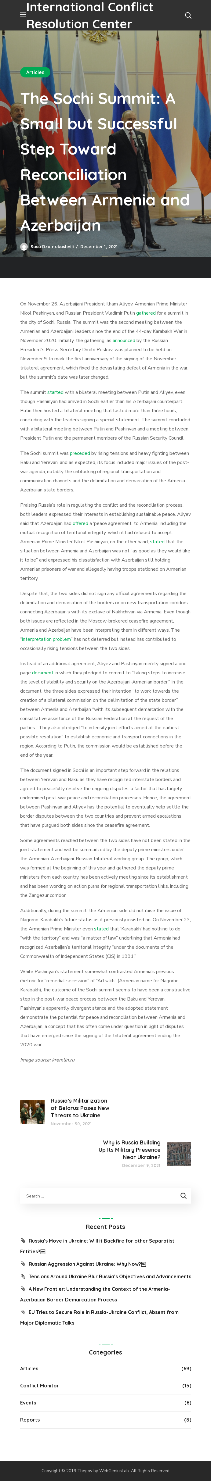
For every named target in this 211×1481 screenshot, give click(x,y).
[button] (188, 15)
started (55, 392)
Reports (30, 1420)
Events (28, 1403)
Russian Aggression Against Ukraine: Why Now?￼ (87, 1264)
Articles (35, 72)
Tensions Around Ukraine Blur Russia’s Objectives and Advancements (110, 1276)
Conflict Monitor (39, 1386)
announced (124, 340)
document (42, 672)
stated (157, 541)
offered (80, 523)
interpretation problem (46, 639)
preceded (80, 453)
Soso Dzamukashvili (52, 246)
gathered (146, 313)
